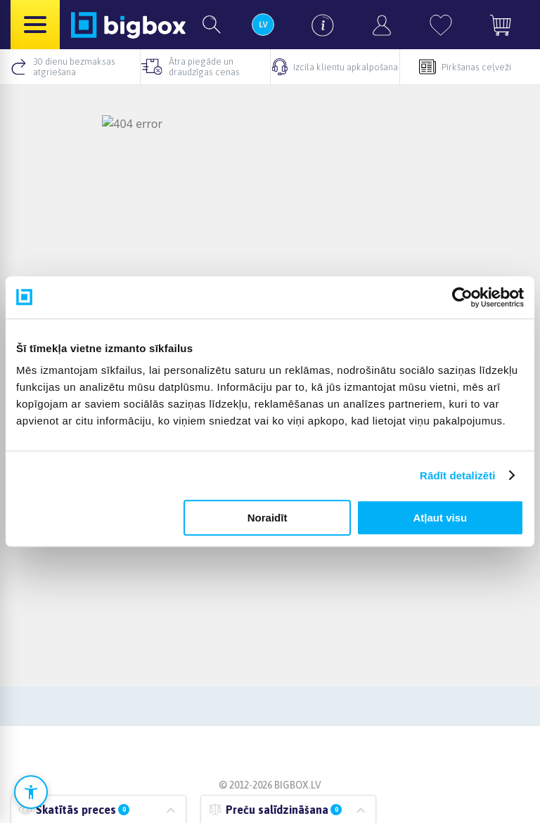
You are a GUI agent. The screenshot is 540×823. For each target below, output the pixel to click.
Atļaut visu (440, 518)
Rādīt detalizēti (457, 475)
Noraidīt (268, 518)
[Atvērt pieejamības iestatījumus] (31, 792)
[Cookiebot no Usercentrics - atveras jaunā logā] (462, 297)
